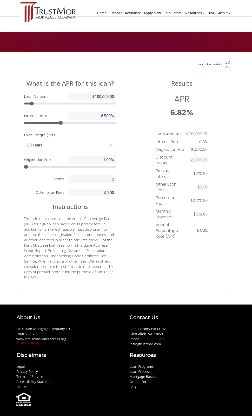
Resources (193, 13)
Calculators (173, 13)
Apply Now (152, 13)
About (223, 13)
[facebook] (18, 343)
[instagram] (37, 343)
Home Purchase (109, 13)
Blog (211, 13)
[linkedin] (27, 343)
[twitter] (22, 343)
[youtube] (32, 343)
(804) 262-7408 (153, 339)
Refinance (133, 13)
